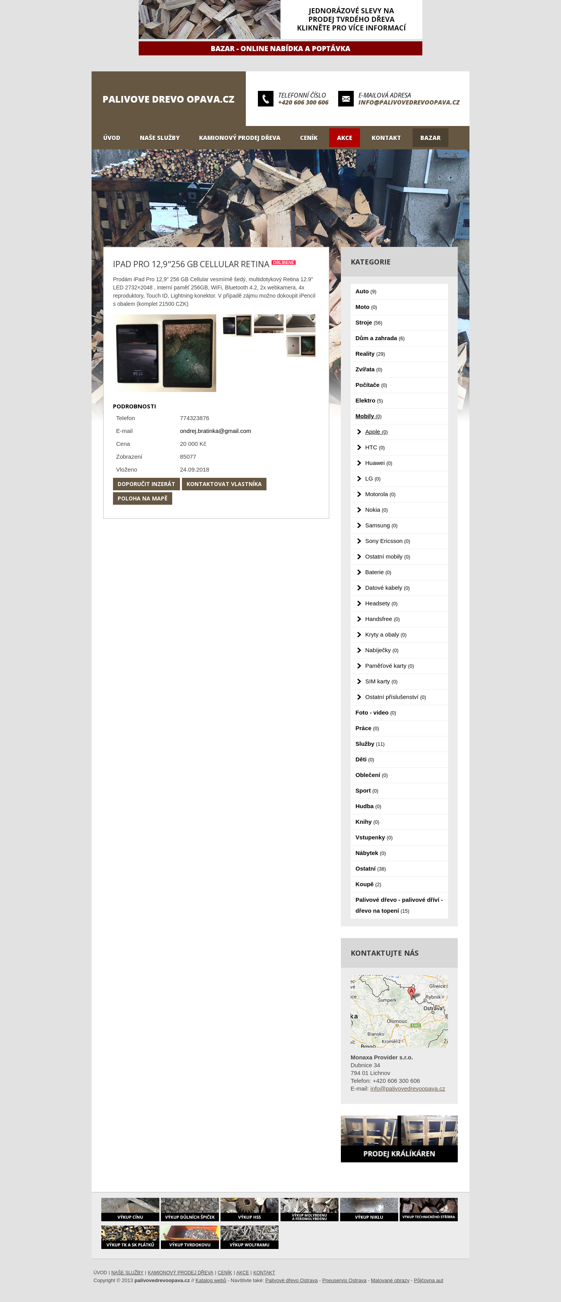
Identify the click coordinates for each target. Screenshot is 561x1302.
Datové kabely (387, 587)
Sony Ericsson (387, 540)
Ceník (309, 138)
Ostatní (371, 868)
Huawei (378, 462)
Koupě (368, 884)
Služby (370, 743)
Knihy (367, 821)
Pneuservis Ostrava (344, 1280)
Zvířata (369, 369)
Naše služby (160, 138)
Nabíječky (382, 650)
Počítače (371, 384)
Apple (376, 431)
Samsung (381, 525)
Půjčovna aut (428, 1280)
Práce (367, 728)
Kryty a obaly (386, 634)
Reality (370, 353)
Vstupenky (374, 837)
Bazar (430, 138)
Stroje (369, 322)
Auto (366, 291)
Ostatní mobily (387, 556)
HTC (375, 447)
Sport (367, 790)
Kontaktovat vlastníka (224, 484)
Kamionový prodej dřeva (239, 138)
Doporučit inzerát (146, 484)
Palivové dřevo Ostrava (291, 1280)
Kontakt (386, 138)
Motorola (380, 494)
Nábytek (371, 853)
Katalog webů (211, 1280)
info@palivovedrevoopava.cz (409, 102)
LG (373, 478)
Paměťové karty (389, 665)
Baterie (378, 572)
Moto (366, 306)
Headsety (381, 603)
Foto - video (376, 712)
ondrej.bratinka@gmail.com (215, 430)
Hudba (368, 806)
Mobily (369, 416)
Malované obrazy (390, 1280)
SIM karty (381, 681)
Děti (365, 759)
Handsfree (382, 619)
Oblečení (372, 775)
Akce (344, 138)
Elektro (369, 400)
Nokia (376, 509)
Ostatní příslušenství (395, 697)
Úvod (111, 138)
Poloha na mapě (143, 498)
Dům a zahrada (380, 338)
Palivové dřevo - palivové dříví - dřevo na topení (399, 905)
